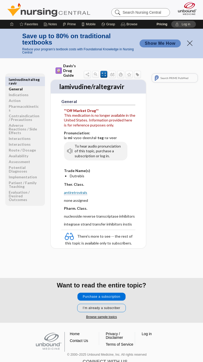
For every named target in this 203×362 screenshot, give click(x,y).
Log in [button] (147, 334)
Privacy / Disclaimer (114, 336)
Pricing (161, 24)
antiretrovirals (75, 192)
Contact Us (79, 341)
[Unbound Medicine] (185, 8)
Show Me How (160, 43)
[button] (130, 24)
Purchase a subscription (101, 297)
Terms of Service (119, 344)
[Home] (12, 24)
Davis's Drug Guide (66, 70)
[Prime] (69, 24)
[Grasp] (108, 24)
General (16, 79)
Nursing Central (48, 10)
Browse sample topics (101, 317)
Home (75, 334)
